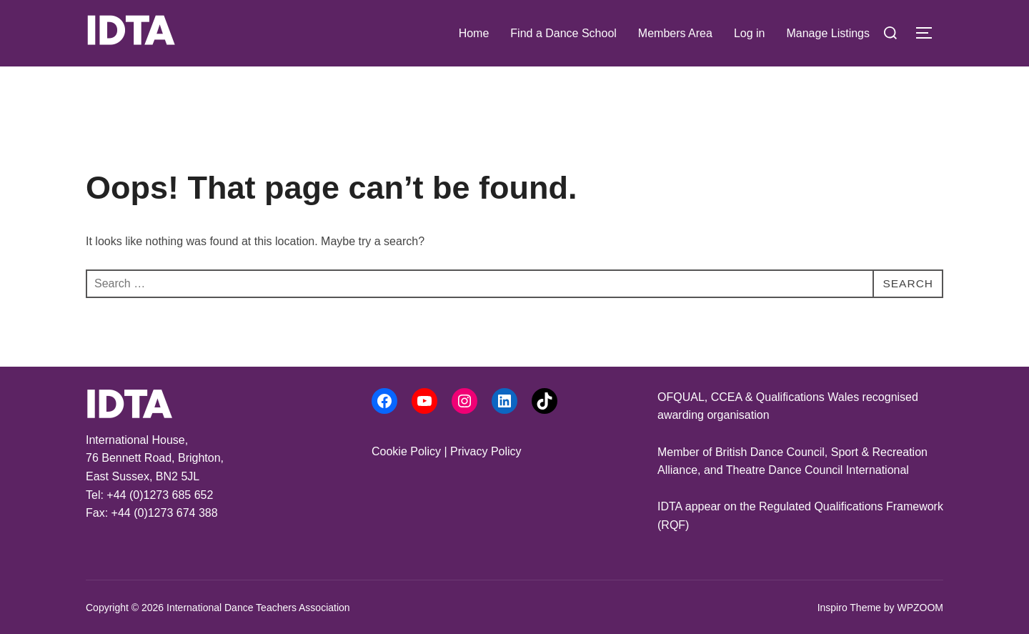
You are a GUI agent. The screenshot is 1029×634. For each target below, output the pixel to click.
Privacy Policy (486, 451)
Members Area (675, 33)
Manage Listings (828, 33)
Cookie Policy (406, 451)
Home (474, 33)
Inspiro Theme (849, 607)
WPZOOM (920, 607)
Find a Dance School (563, 33)
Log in (749, 33)
